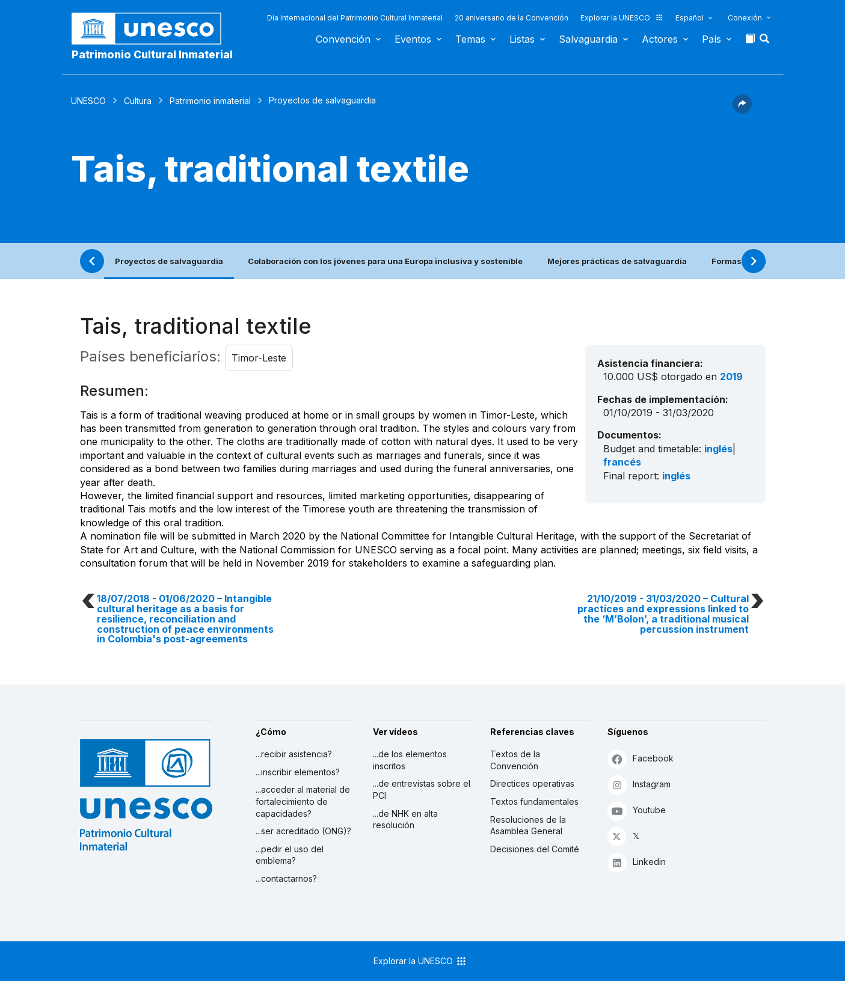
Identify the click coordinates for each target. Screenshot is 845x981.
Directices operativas (532, 783)
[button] (766, 42)
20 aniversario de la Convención (511, 17)
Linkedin (636, 862)
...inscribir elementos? (298, 772)
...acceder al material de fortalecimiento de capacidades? (303, 801)
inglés (718, 449)
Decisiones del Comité (534, 849)
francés (622, 462)
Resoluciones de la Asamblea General (528, 825)
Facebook (640, 758)
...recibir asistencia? (294, 754)
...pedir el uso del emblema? (290, 855)
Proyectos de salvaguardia (169, 261)
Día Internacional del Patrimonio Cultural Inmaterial (355, 17)
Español (689, 17)
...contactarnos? (286, 878)
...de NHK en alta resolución (405, 819)
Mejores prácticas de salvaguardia (617, 261)
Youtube (636, 810)
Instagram (639, 784)
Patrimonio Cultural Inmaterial (152, 54)
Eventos (413, 39)
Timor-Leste (259, 358)
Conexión (745, 17)
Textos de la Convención (515, 760)
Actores (660, 39)
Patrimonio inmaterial (210, 101)
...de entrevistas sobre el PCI (421, 789)
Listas (522, 39)
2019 (731, 377)
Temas (470, 39)
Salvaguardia (588, 39)
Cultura (138, 101)
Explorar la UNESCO (621, 17)
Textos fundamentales (534, 801)
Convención (343, 39)
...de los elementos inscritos (410, 760)
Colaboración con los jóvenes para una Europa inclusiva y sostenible (385, 261)
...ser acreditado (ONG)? (303, 831)
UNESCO (88, 101)
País (711, 39)
